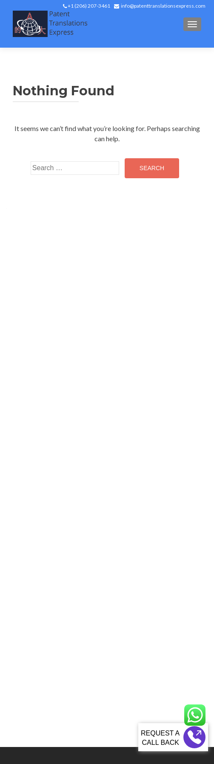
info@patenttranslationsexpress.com (163, 6)
